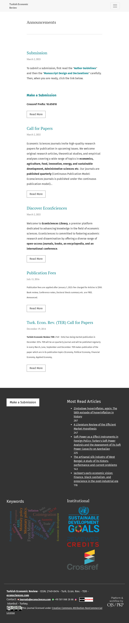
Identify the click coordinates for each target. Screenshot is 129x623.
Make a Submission (41, 95)
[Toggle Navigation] (115, 6)
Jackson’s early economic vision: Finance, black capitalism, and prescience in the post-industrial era (96, 477)
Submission (37, 53)
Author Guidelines (85, 68)
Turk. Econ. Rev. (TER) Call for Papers (60, 322)
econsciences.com (18, 595)
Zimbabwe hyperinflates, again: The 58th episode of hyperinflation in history (95, 412)
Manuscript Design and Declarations (66, 73)
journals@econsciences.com (35, 599)
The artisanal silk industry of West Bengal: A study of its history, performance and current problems (95, 461)
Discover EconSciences (47, 208)
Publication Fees (41, 273)
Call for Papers (40, 128)
